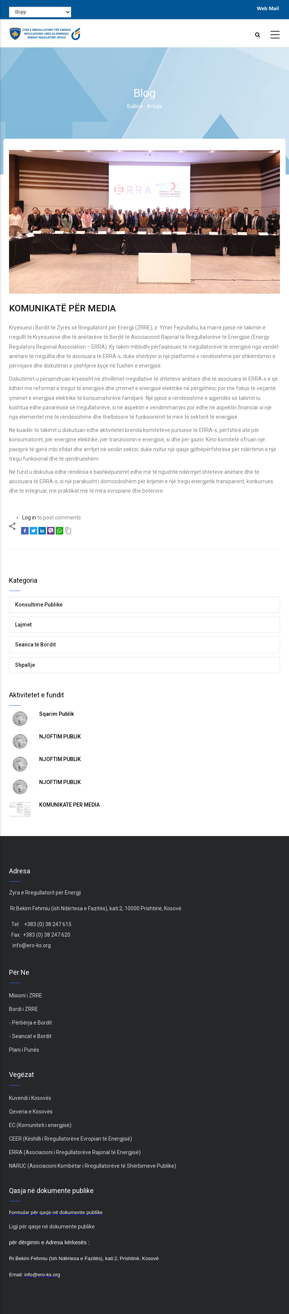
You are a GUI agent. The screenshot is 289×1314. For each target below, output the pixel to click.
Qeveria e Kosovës (31, 1112)
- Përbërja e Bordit (30, 1023)
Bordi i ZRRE (23, 1009)
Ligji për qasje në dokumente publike (52, 1227)
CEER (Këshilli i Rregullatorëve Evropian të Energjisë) (70, 1139)
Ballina (135, 106)
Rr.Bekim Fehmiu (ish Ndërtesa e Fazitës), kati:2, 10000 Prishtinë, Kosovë (95, 908)
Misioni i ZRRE (25, 995)
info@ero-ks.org (31, 945)
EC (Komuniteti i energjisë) (40, 1125)
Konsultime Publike (38, 605)
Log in (29, 518)
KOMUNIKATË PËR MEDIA (69, 805)
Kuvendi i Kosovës (30, 1098)
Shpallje (25, 665)
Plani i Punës (24, 1050)
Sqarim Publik (56, 714)
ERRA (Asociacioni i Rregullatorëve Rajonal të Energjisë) (75, 1152)
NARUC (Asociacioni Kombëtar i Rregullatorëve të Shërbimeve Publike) (92, 1166)
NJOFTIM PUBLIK (60, 737)
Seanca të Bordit (35, 645)
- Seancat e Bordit (30, 1036)
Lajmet (23, 625)
